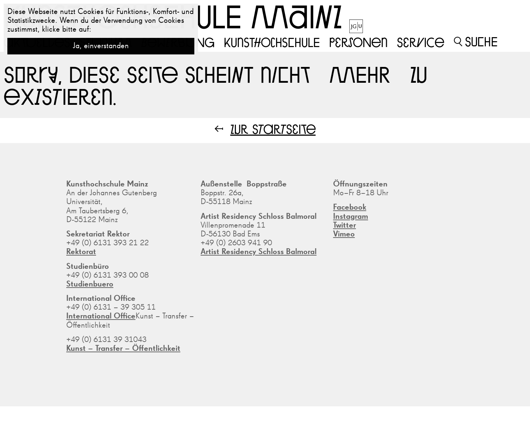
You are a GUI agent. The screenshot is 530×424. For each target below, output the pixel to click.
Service (420, 42)
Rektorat (81, 252)
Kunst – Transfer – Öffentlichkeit (123, 349)
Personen (358, 42)
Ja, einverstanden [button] (101, 46)
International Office (100, 316)
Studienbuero (89, 284)
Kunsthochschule (272, 42)
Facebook (349, 207)
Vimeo (344, 234)
